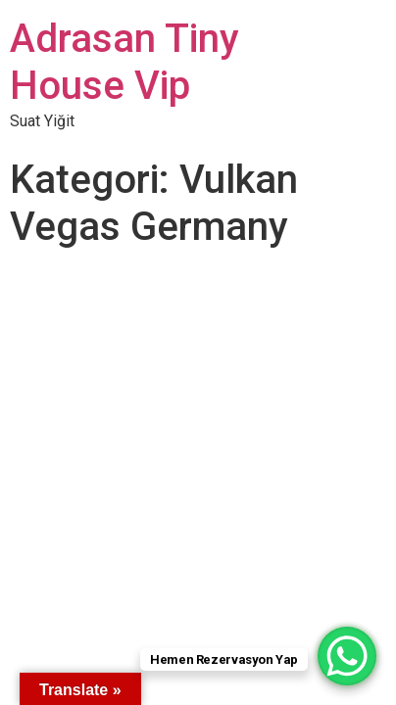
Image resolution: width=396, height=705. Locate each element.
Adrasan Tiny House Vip (124, 62)
